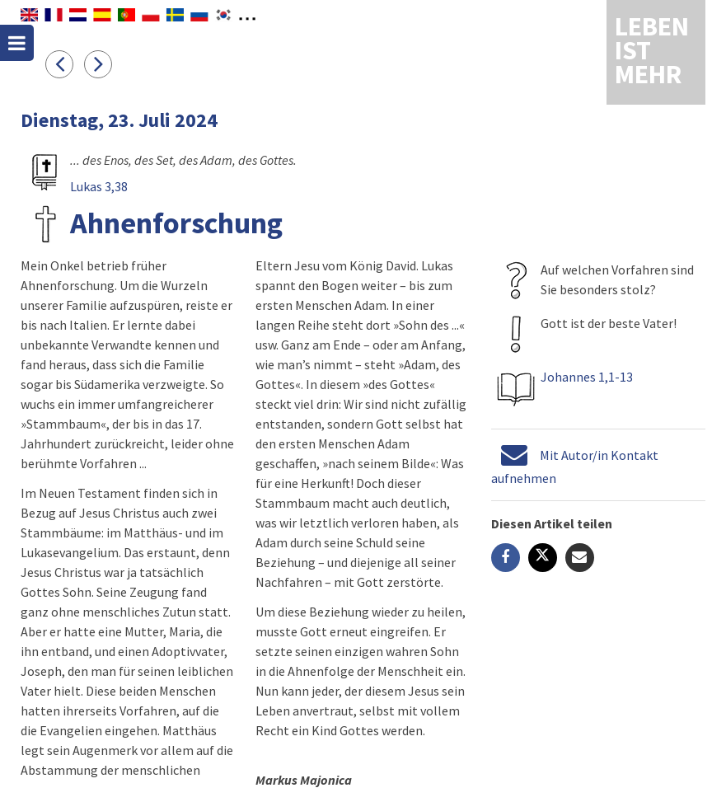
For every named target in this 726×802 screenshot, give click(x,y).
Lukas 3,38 (99, 186)
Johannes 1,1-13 (587, 376)
